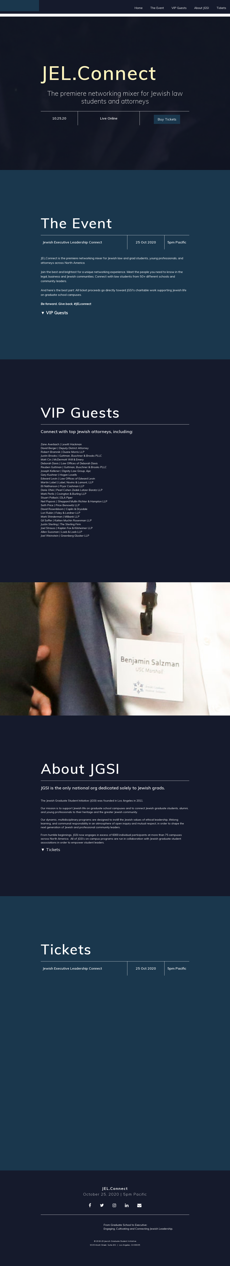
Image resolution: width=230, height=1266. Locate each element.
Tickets (221, 8)
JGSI (93, 800)
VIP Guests (179, 8)
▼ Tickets (50, 849)
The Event (157, 8)
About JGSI (201, 8)
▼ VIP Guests (54, 312)
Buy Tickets (167, 119)
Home (138, 8)
